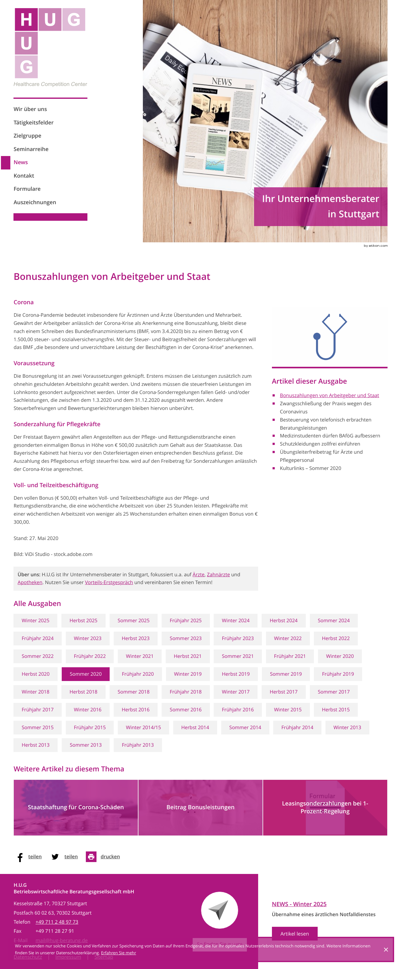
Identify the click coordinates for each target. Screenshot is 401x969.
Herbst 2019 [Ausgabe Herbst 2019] (236, 674)
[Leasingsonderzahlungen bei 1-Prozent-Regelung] (325, 808)
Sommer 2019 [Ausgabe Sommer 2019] (286, 674)
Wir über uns (30, 109)
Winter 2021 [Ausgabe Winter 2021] (140, 656)
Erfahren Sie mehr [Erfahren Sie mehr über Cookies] (118, 953)
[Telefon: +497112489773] (56, 921)
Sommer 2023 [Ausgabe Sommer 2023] (186, 638)
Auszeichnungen (34, 202)
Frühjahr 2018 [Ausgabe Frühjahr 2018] (186, 692)
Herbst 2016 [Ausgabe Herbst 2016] (135, 709)
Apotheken (30, 582)
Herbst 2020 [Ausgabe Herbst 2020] (35, 674)
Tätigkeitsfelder (33, 122)
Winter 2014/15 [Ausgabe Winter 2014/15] (143, 727)
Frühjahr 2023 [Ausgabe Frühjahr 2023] (238, 638)
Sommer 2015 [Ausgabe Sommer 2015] (38, 727)
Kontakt (23, 175)
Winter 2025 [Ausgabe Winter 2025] (35, 620)
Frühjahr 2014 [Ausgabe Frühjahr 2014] (297, 727)
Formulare (26, 189)
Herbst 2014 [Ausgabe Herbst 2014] (195, 727)
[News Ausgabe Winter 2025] (324, 922)
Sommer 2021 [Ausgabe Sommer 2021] (238, 656)
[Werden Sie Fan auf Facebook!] (19, 230)
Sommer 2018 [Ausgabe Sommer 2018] (133, 692)
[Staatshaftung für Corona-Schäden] (76, 808)
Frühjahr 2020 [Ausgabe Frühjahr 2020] (138, 674)
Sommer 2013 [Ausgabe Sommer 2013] (86, 745)
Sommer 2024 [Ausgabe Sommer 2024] (334, 620)
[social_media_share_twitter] (66, 857)
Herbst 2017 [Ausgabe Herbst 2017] (284, 692)
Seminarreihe (30, 149)
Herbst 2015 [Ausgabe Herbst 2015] (336, 709)
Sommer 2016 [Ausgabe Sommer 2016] (186, 709)
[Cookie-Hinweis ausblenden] (386, 949)
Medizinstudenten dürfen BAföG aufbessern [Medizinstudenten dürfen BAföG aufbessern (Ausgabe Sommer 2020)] (330, 435)
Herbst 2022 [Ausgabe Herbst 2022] (336, 638)
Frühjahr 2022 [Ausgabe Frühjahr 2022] (90, 656)
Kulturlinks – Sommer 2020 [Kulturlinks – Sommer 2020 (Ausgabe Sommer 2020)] (310, 468)
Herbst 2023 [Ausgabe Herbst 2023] (135, 638)
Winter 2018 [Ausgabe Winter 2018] (35, 692)
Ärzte (199, 574)
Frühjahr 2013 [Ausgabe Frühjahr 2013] (138, 745)
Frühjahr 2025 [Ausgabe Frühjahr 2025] (186, 620)
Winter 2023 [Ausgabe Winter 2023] (88, 638)
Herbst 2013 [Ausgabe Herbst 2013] (35, 745)
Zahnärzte (218, 574)
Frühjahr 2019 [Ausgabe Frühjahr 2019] (338, 674)
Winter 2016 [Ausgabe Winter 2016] (88, 709)
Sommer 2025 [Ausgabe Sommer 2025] (133, 620)
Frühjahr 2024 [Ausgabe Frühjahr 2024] (38, 638)
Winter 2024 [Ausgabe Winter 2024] (235, 620)
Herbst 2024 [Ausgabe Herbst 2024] (284, 620)
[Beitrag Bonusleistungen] (200, 808)
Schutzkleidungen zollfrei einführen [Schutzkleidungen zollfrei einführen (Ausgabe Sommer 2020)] (320, 444)
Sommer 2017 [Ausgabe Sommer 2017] (334, 692)
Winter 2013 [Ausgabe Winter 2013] (347, 727)
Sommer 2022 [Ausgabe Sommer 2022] (38, 656)
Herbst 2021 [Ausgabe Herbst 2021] (188, 656)
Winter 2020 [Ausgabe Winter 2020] (340, 656)
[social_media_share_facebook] (29, 857)
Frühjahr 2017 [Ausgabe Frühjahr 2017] (38, 709)
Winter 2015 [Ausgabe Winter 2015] (288, 709)
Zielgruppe (27, 135)
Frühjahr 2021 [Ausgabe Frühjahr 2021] (290, 656)
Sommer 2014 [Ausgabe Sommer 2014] (245, 727)
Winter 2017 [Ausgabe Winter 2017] (235, 692)
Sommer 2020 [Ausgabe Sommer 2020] (86, 674)
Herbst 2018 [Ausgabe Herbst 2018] (83, 692)
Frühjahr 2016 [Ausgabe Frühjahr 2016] (238, 709)
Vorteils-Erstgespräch (109, 582)
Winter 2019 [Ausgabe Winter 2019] (187, 674)
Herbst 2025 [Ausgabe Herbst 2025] (83, 620)
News (20, 162)
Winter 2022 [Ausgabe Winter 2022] (288, 638)
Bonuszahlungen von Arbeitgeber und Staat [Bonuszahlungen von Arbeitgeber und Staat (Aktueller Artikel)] (329, 395)
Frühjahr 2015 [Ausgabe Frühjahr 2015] (90, 727)
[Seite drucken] (105, 857)
